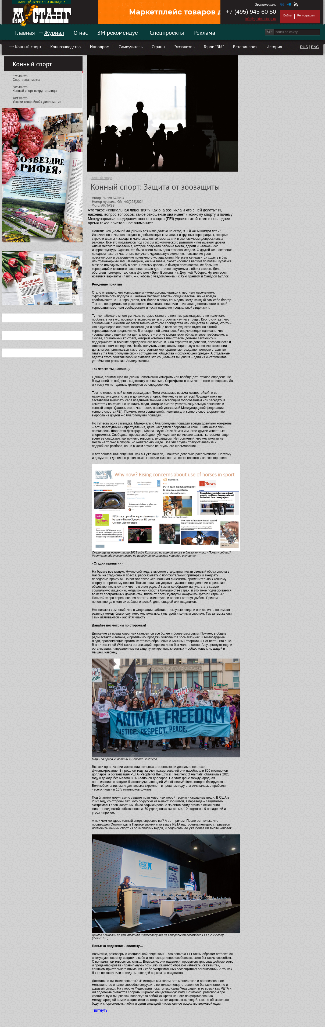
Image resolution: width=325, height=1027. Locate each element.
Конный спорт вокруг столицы (35, 91)
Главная (25, 32)
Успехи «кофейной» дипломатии (37, 102)
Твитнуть (100, 1010)
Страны (158, 46)
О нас (80, 32)
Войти (287, 15)
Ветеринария (245, 46)
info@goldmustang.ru (260, 19)
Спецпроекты (167, 32)
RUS (304, 47)
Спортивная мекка (26, 80)
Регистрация (306, 15)
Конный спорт (28, 46)
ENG (315, 47)
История (274, 46)
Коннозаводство (65, 46)
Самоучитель (130, 46)
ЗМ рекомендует (118, 32)
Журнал (54, 32)
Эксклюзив (184, 46)
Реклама (204, 32)
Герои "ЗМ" (214, 46)
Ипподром (99, 46)
